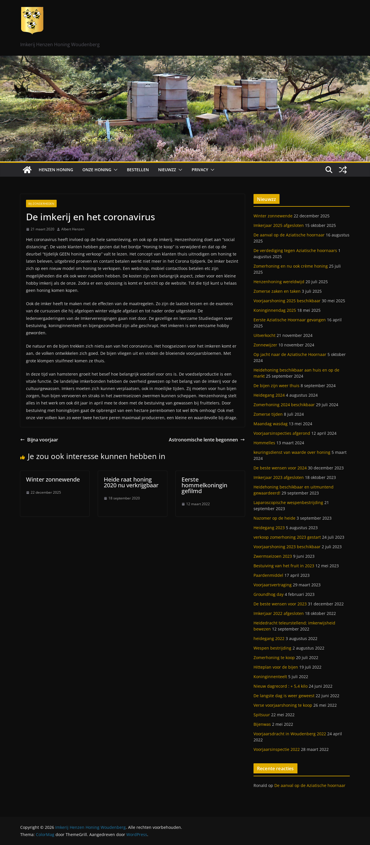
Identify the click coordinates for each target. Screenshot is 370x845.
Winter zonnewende (53, 479)
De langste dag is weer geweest (284, 695)
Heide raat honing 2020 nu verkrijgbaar (131, 482)
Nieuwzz (167, 169)
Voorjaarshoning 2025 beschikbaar (287, 300)
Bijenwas (262, 724)
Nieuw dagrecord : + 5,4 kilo (281, 686)
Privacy (200, 169)
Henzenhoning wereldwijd (279, 281)
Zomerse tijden (268, 414)
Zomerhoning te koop (274, 657)
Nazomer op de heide (274, 518)
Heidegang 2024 (269, 395)
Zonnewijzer (265, 345)
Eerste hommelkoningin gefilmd (204, 485)
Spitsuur (262, 714)
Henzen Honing (56, 169)
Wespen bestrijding (272, 648)
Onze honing (96, 169)
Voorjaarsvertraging (273, 584)
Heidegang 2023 (269, 527)
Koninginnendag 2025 (275, 310)
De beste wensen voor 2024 (280, 468)
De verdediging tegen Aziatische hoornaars (295, 250)
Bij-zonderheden (41, 204)
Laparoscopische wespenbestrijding (288, 502)
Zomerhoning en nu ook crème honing (291, 266)
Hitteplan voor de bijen (276, 667)
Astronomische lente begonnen (207, 440)
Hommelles (264, 442)
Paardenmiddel (268, 575)
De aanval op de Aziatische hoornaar (289, 235)
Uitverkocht (264, 335)
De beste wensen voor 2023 (280, 604)
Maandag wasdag (271, 423)
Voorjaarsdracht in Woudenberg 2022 (290, 733)
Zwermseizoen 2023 (273, 556)
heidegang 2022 (269, 638)
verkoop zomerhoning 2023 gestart (287, 537)
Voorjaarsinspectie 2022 (277, 749)
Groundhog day (269, 594)
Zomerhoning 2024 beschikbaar (284, 404)
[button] (114, 170)
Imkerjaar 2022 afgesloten (279, 613)
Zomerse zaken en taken (277, 291)
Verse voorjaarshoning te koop (283, 705)
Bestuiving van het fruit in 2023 (284, 565)
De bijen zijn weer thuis (276, 385)
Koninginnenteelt (270, 676)
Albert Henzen (72, 229)
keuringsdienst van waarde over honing (292, 452)
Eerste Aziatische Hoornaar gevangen (290, 319)
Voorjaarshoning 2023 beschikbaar (287, 546)
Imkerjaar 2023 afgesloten (279, 477)
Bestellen (138, 169)
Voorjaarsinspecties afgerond (282, 433)
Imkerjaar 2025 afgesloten (279, 225)
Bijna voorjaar (39, 440)
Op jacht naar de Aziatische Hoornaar (290, 354)
